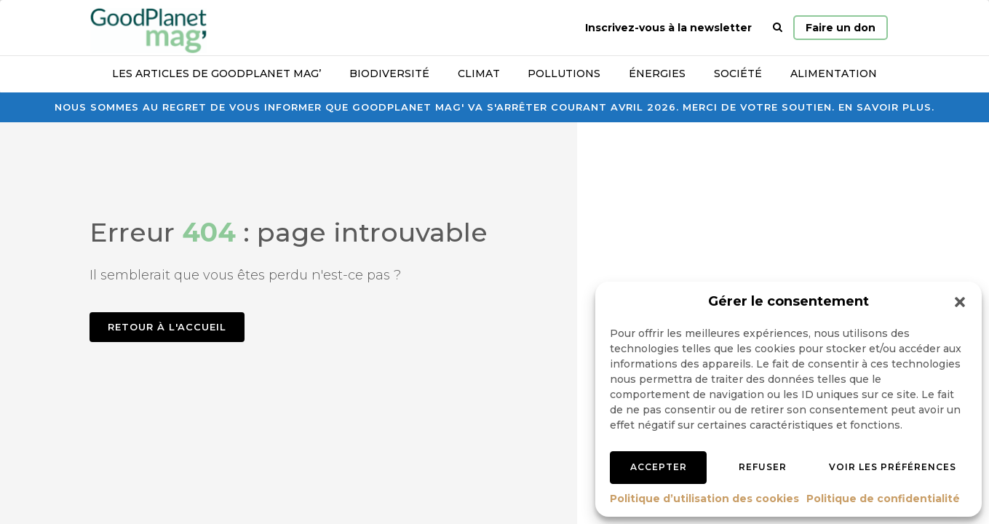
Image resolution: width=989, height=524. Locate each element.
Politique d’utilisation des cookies (704, 498)
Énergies (657, 73)
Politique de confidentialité (883, 498)
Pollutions (564, 73)
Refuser (763, 466)
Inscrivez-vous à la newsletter (668, 27)
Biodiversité (389, 73)
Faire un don (840, 27)
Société (738, 73)
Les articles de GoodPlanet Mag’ (216, 73)
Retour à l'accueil (167, 327)
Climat (479, 73)
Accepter (658, 466)
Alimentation (833, 73)
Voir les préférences (892, 466)
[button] (960, 302)
